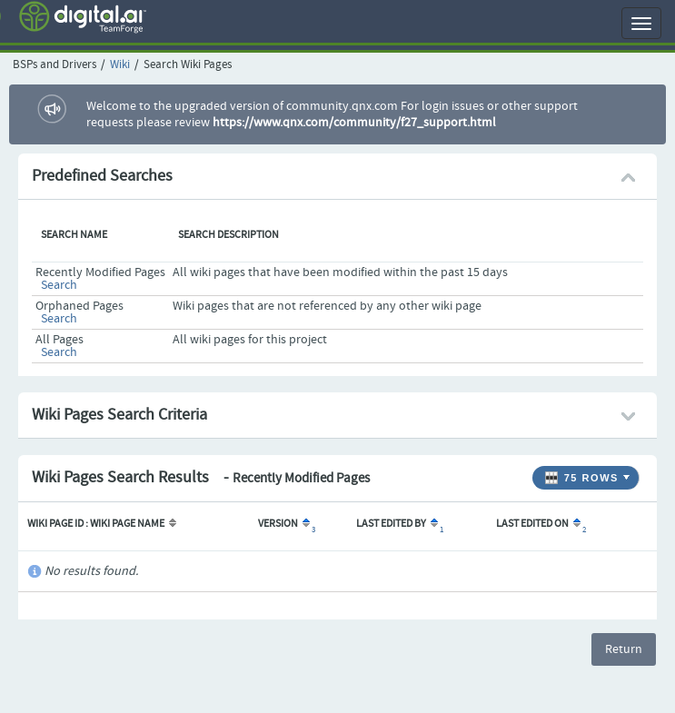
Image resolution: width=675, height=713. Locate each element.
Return (623, 649)
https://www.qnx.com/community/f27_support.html (354, 122)
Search (59, 285)
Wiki (120, 65)
